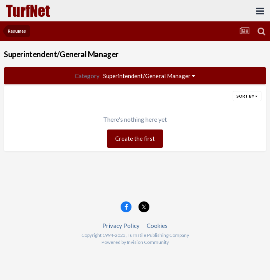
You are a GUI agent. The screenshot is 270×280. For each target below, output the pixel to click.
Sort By (247, 96)
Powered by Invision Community (135, 242)
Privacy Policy (121, 225)
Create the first (135, 138)
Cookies (157, 225)
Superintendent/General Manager (135, 75)
